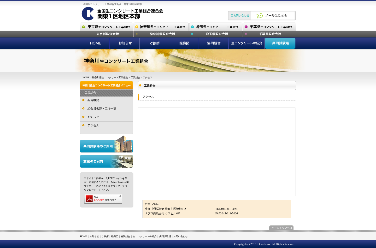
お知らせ (93, 117)
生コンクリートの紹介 (145, 236)
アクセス (93, 125)
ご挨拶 (105, 236)
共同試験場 (165, 236)
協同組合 (125, 236)
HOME (85, 77)
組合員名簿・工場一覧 (102, 108)
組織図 (114, 236)
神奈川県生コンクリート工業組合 (110, 77)
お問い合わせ (180, 236)
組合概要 (93, 100)
